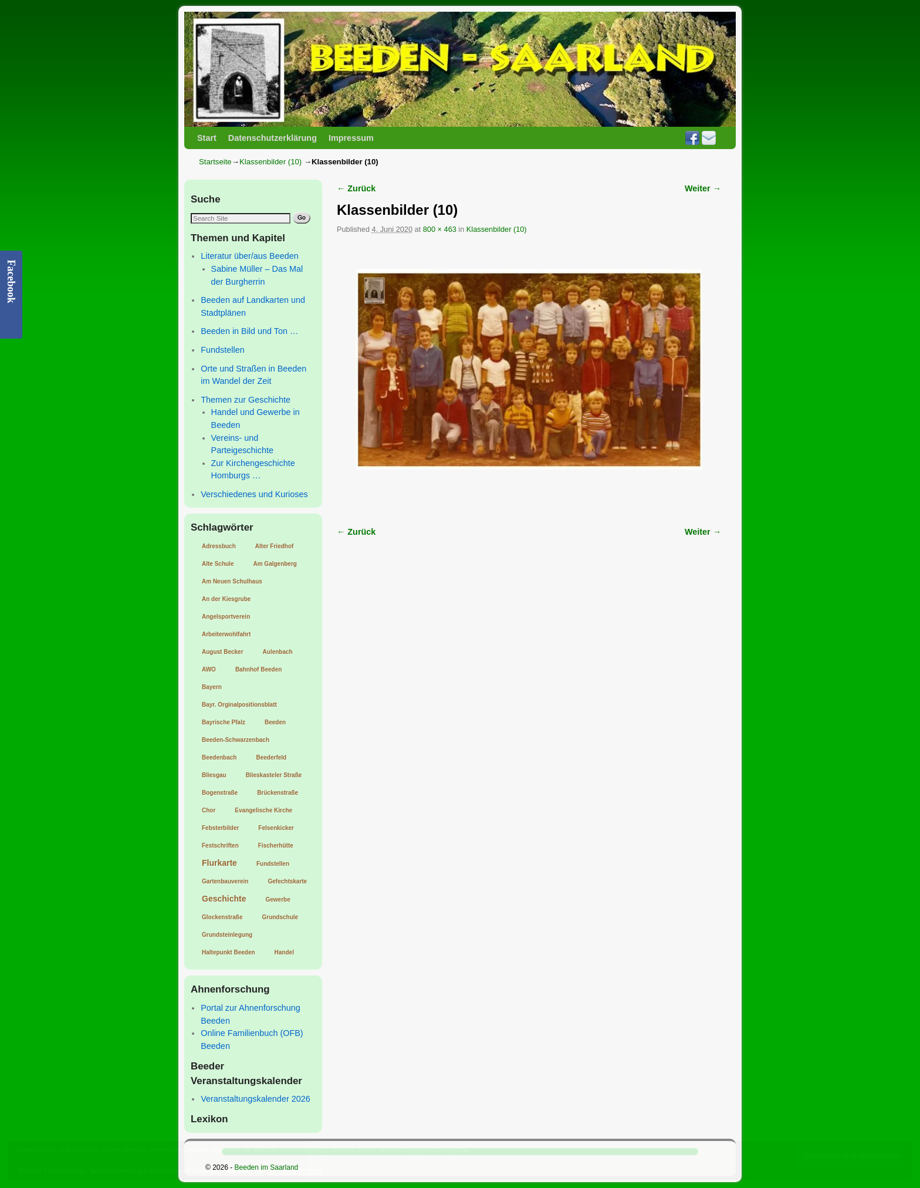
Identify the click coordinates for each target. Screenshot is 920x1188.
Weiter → (703, 188)
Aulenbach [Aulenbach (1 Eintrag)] (278, 652)
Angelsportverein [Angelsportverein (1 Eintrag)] (226, 616)
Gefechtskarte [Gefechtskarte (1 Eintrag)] (287, 881)
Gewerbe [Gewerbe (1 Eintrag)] (277, 899)
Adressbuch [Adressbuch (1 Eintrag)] (219, 546)
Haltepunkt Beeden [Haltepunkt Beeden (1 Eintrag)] (228, 952)
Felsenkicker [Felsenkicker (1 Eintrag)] (276, 828)
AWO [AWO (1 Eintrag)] (209, 669)
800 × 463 (439, 229)
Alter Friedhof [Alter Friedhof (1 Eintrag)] (274, 546)
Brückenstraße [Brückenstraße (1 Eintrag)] (277, 792)
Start (207, 138)
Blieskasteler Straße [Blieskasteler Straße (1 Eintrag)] (274, 775)
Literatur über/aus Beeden (249, 256)
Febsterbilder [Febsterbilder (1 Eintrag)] (220, 828)
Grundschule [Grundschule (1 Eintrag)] (280, 917)
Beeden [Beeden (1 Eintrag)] (275, 722)
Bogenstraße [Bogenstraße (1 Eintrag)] (220, 792)
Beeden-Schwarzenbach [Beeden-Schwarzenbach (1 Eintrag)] (235, 740)
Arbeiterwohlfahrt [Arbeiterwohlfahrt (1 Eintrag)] (226, 634)
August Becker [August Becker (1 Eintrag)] (222, 652)
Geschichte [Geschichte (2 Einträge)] (224, 898)
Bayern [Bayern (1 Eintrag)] (212, 687)
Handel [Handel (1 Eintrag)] (284, 952)
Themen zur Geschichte (245, 399)
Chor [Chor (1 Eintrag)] (208, 810)
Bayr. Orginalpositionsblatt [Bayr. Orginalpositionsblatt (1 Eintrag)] (239, 704)
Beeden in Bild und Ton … (249, 331)
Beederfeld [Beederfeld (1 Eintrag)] (271, 757)
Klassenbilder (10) (270, 161)
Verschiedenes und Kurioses (254, 494)
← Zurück (356, 188)
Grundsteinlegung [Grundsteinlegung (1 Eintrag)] (227, 935)
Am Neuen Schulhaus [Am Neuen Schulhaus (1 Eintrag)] (232, 581)
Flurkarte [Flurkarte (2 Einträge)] (219, 863)
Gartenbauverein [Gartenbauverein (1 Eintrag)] (225, 881)
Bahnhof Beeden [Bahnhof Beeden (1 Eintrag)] (258, 669)
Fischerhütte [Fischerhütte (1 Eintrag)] (275, 845)
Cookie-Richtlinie (296, 1171)
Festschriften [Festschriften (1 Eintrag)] (220, 845)
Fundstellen (222, 350)
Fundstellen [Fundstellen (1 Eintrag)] (272, 863)
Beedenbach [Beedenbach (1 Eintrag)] (219, 757)
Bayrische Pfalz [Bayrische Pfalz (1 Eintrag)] (223, 722)
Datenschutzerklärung (272, 138)
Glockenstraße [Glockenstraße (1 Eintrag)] (222, 917)
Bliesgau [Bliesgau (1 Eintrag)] (214, 775)
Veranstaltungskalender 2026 (255, 1098)
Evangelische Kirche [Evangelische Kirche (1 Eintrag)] (263, 810)
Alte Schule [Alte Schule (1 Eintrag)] (218, 564)
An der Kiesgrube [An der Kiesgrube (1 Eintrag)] (226, 599)
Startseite (215, 161)
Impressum (351, 138)
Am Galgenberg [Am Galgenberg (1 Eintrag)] (274, 564)
